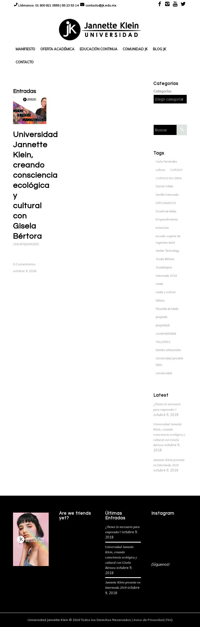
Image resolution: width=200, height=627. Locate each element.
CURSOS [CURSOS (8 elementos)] (176, 170)
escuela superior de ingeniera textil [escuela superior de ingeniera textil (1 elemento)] (168, 239)
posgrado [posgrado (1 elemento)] (161, 317)
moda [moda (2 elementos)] (159, 284)
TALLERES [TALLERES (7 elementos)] (163, 342)
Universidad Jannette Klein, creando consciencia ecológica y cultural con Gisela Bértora (35, 185)
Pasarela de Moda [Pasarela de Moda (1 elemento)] (167, 309)
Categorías (162, 91)
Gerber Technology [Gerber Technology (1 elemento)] (167, 251)
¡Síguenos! (160, 564)
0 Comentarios (24, 264)
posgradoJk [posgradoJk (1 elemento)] (163, 325)
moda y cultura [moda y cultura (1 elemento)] (166, 292)
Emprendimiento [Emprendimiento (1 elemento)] (167, 219)
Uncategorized (26, 244)
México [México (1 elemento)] (160, 300)
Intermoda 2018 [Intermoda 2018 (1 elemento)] (166, 276)
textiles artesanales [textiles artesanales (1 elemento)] (168, 350)
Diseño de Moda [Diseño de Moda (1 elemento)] (166, 211)
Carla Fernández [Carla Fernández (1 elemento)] (166, 161)
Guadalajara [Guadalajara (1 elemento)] (164, 267)
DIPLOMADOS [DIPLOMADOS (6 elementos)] (166, 203)
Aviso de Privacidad (148, 620)
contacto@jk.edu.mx (100, 5)
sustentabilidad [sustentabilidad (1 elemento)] (166, 333)
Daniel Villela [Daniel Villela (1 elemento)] (164, 186)
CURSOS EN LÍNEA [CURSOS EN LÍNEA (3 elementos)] (169, 178)
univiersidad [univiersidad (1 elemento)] (164, 373)
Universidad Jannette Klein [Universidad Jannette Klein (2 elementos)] (169, 361)
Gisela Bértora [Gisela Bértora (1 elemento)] (165, 259)
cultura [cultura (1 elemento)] (160, 170)
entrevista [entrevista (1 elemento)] (162, 228)
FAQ (169, 620)
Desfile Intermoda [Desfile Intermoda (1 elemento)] (167, 194)
